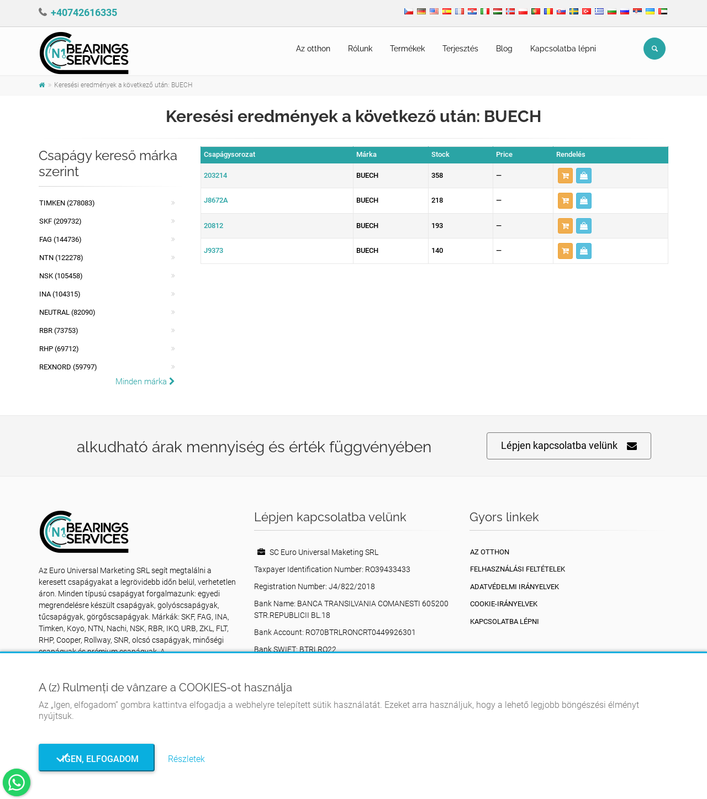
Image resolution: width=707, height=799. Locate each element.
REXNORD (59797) (68, 367)
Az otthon (313, 48)
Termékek (407, 48)
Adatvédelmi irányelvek (514, 587)
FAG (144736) (60, 239)
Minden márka (145, 382)
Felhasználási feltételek (517, 569)
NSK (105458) (61, 276)
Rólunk (360, 48)
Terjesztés (460, 48)
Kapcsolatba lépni (563, 48)
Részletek (186, 759)
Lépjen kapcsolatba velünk (569, 446)
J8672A (216, 200)
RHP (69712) (59, 349)
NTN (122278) (61, 257)
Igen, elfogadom (97, 759)
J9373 (213, 250)
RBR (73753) (58, 330)
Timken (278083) (67, 203)
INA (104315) (60, 294)
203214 (215, 175)
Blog (504, 48)
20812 (213, 225)
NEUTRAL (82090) (67, 312)
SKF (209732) (60, 221)
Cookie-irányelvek (503, 604)
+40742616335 (84, 12)
